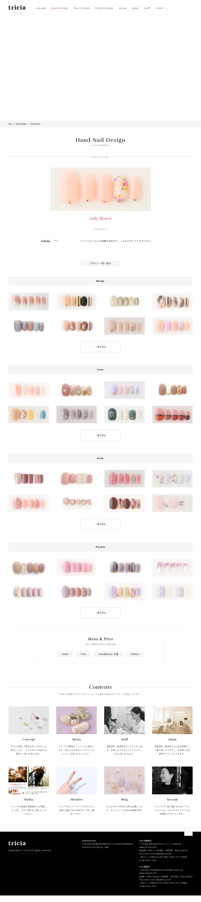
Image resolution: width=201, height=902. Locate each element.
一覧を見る (100, 346)
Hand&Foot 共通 (108, 654)
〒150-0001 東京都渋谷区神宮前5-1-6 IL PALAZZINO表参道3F (107, 844)
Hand (65, 654)
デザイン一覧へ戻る (100, 263)
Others (135, 654)
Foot (83, 654)
